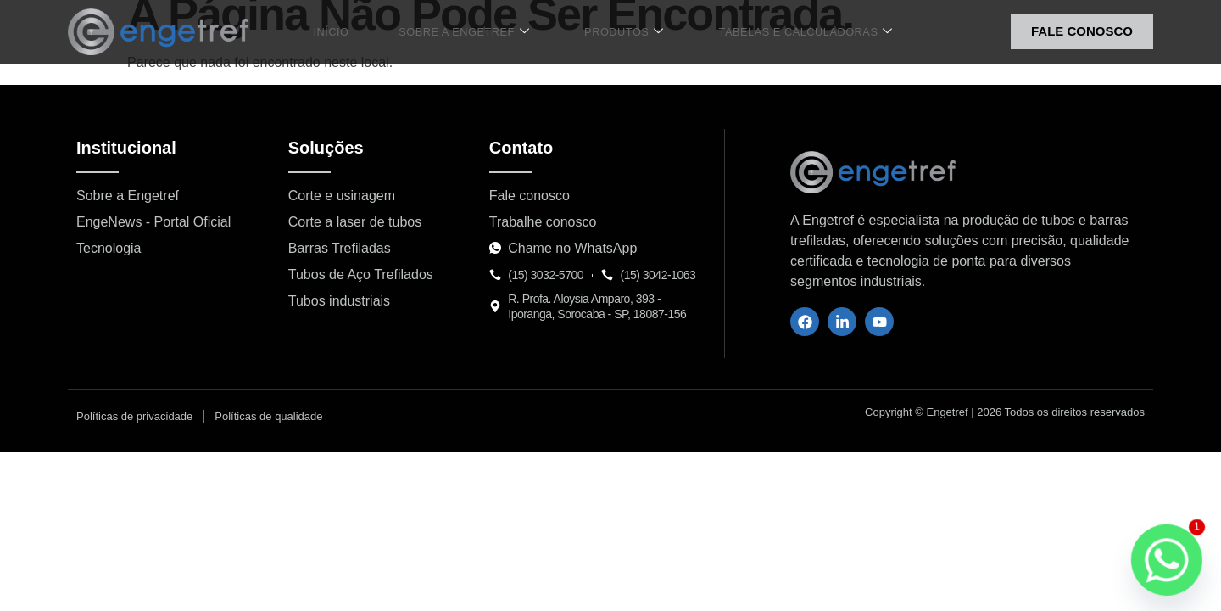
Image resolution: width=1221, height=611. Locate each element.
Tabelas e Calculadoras (785, 32)
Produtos (613, 32)
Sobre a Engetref (465, 32)
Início (345, 31)
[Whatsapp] (1166, 560)
